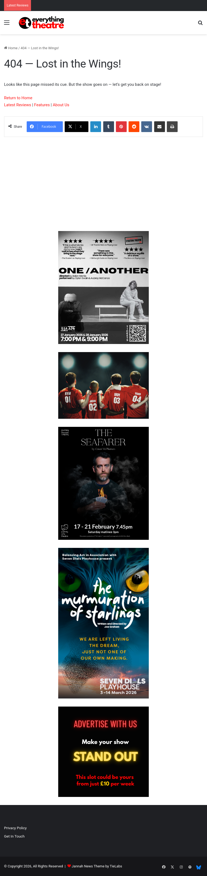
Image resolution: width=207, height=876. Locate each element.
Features (42, 104)
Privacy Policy (15, 828)
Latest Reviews (17, 104)
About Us (61, 104)
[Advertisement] (103, 185)
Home (11, 48)
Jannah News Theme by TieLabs (97, 866)
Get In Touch (14, 836)
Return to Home (18, 97)
